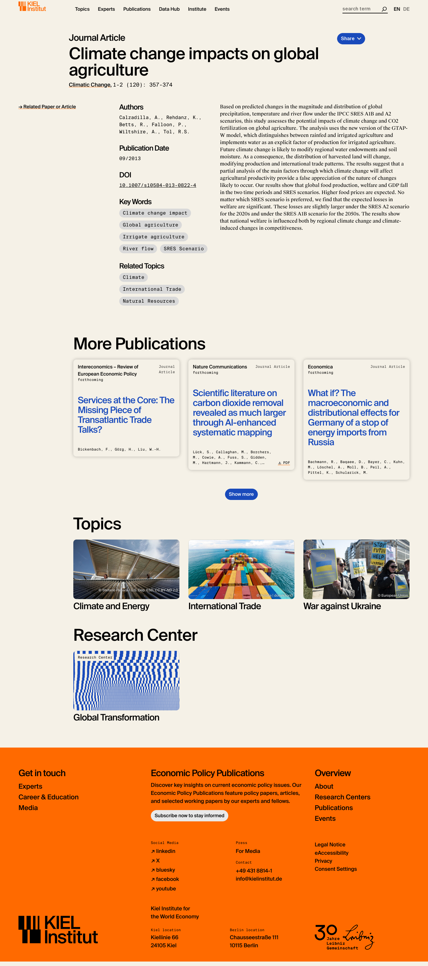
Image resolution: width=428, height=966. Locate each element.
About (325, 791)
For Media (248, 856)
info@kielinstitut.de (259, 883)
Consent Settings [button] (336, 873)
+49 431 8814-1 (254, 875)
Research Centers (345, 802)
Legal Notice (330, 849)
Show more (241, 499)
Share (348, 43)
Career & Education (50, 802)
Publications (335, 812)
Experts (31, 791)
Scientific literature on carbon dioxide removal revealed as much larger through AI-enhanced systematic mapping (239, 418)
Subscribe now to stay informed (189, 820)
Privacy (324, 865)
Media (28, 812)
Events (326, 823)
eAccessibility (332, 857)
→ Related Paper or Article (47, 112)
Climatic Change (89, 89)
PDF (284, 467)
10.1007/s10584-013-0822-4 (157, 190)
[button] (82, 15)
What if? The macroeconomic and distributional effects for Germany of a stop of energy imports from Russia (353, 423)
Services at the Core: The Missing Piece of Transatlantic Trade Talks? (126, 420)
